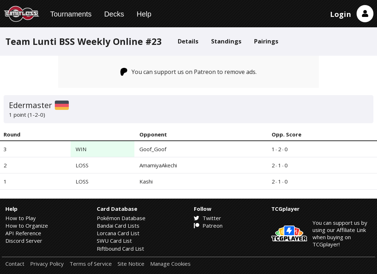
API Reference (23, 233)
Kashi (146, 181)
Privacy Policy (47, 264)
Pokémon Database (121, 218)
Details (188, 41)
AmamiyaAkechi (158, 165)
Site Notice (131, 264)
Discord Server (23, 240)
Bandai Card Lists (118, 225)
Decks (114, 14)
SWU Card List (114, 240)
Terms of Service (91, 264)
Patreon (208, 225)
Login (340, 14)
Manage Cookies (170, 264)
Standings (226, 41)
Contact (14, 264)
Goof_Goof (152, 149)
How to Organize (26, 225)
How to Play (20, 218)
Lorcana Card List (118, 233)
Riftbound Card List (120, 248)
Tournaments (71, 14)
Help (144, 14)
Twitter (207, 218)
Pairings (266, 41)
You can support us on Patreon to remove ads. (188, 72)
